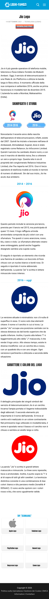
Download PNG (24, 26)
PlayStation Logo (12, 548)
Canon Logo (36, 565)
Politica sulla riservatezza (12, 591)
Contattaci (30, 594)
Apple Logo (12, 531)
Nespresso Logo (12, 565)
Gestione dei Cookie (32, 591)
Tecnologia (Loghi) (32, 22)
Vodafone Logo (36, 531)
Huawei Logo (36, 548)
